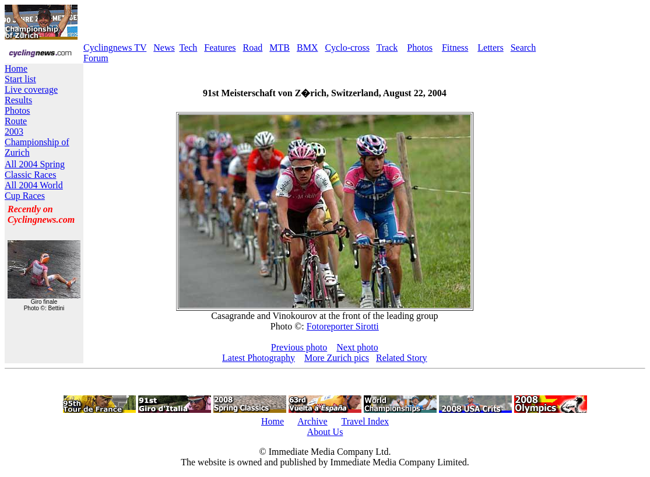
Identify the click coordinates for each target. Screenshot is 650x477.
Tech (188, 47)
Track (387, 47)
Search (523, 47)
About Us (325, 432)
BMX (307, 47)
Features (220, 47)
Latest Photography (258, 358)
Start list (20, 79)
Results (18, 100)
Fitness (455, 47)
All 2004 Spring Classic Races (35, 169)
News (163, 47)
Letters (490, 47)
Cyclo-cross (347, 47)
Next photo (357, 347)
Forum (95, 58)
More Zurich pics (336, 358)
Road (253, 47)
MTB (279, 47)
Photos (420, 47)
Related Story (401, 358)
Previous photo (299, 347)
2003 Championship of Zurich (37, 142)
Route (16, 121)
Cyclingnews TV (114, 47)
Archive (312, 421)
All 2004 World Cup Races (34, 190)
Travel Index (365, 421)
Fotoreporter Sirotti (343, 326)
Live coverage (31, 89)
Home (16, 68)
